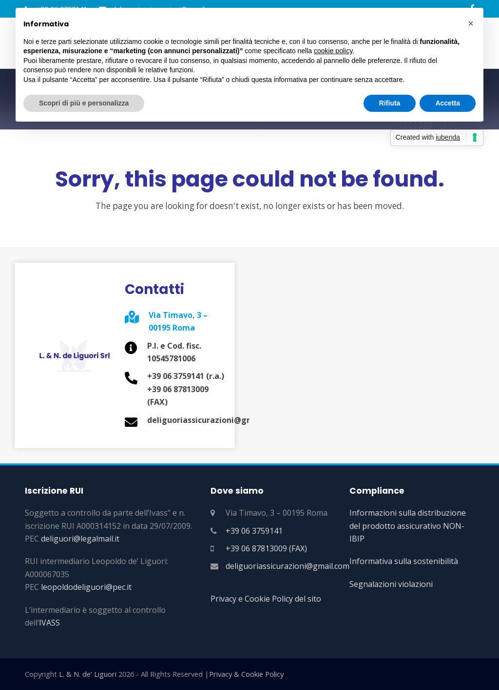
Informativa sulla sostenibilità (403, 561)
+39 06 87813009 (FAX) (266, 548)
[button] (471, 23)
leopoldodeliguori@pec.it (86, 587)
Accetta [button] (447, 103)
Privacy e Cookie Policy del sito (266, 598)
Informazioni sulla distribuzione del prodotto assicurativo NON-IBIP (407, 525)
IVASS (49, 622)
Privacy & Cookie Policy (246, 674)
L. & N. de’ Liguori (87, 674)
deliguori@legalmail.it (80, 538)
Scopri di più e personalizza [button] (84, 103)
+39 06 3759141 (254, 530)
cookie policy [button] (333, 51)
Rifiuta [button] (390, 103)
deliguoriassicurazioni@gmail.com (287, 566)
